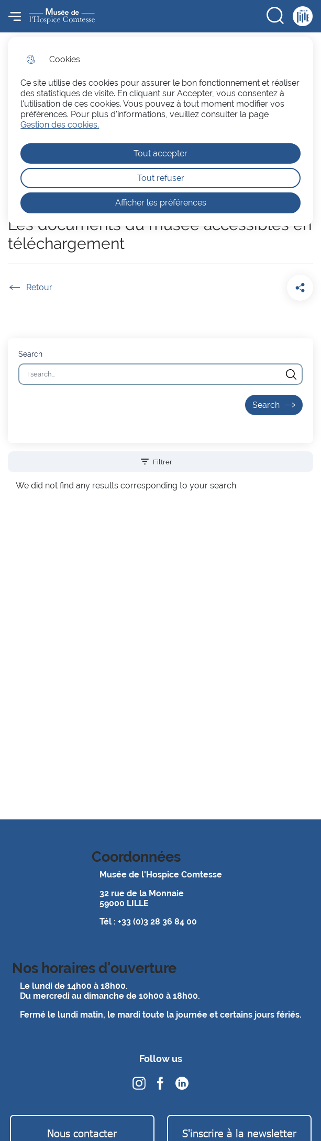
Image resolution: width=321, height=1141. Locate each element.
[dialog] (160, 131)
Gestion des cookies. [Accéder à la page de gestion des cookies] (59, 125)
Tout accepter (160, 153)
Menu (14, 16)
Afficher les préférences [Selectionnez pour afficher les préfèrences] (160, 203)
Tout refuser (160, 178)
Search (30, 353)
